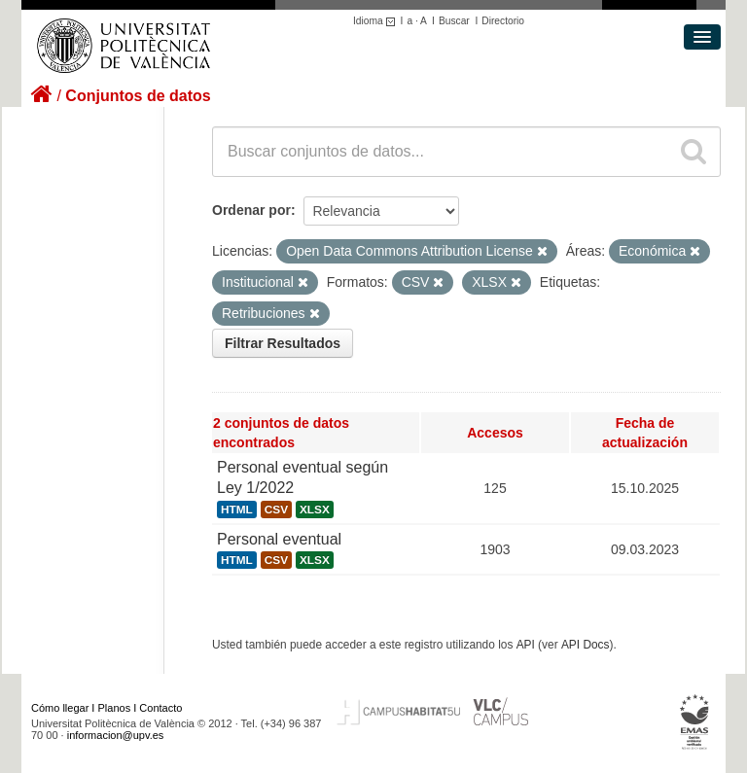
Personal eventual (279, 539)
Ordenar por (251, 210)
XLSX (315, 509)
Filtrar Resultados (282, 343)
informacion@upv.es (115, 735)
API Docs (585, 644)
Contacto (160, 708)
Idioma (377, 21)
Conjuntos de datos (137, 96)
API (525, 644)
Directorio (502, 21)
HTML (237, 509)
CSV (276, 509)
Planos (114, 708)
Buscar (454, 21)
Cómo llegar (60, 708)
